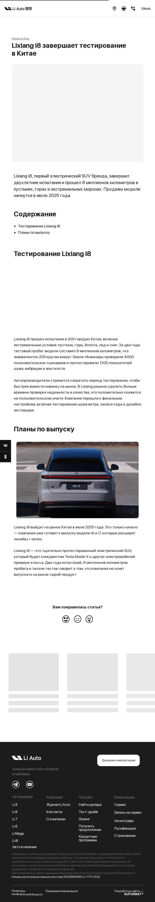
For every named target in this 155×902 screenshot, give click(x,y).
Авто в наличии (24, 847)
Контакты (54, 812)
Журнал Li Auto (58, 804)
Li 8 (14, 812)
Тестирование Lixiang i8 (39, 226)
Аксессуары (124, 821)
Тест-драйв (88, 812)
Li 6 (14, 826)
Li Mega (18, 833)
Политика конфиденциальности (27, 892)
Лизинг (84, 819)
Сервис (120, 804)
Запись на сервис (128, 812)
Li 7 (14, 819)
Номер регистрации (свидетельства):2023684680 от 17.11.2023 (56, 876)
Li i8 (15, 841)
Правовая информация (62, 891)
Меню (146, 8)
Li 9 (14, 804)
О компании (55, 819)
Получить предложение (90, 828)
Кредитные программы (88, 838)
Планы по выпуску (34, 232)
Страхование (125, 835)
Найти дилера (90, 804)
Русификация (125, 828)
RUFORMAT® (133, 894)
